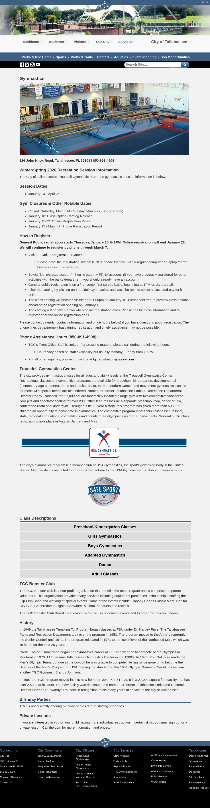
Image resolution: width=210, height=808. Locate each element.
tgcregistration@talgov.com (113, 359)
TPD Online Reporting (125, 771)
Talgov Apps (195, 761)
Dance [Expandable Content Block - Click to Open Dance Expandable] (105, 564)
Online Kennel (158, 760)
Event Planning (145, 57)
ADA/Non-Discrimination (164, 755)
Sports (61, 57)
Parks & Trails (82, 57)
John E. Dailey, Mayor (49, 755)
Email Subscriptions (123, 782)
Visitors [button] (81, 42)
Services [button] (126, 42)
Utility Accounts (121, 755)
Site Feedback (196, 777)
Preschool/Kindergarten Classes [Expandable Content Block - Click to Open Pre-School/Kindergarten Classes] (105, 527)
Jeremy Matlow (46, 761)
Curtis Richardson (47, 771)
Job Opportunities (175, 57)
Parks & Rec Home (36, 57)
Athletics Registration (162, 771)
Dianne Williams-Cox (49, 777)
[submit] (184, 64)
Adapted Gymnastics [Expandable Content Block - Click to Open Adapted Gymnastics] (105, 555)
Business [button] (58, 42)
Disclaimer (194, 771)
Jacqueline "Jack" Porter (50, 766)
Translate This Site (199, 787)
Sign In (204, 2)
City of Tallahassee (169, 42)
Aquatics (121, 57)
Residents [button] (32, 42)
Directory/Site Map (199, 755)
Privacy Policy (196, 766)
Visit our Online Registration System (56, 255)
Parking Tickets (121, 761)
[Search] (151, 64)
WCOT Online (158, 781)
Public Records (159, 776)
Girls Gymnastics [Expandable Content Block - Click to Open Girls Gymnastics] (105, 536)
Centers (103, 57)
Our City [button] (104, 42)
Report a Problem (122, 766)
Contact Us (6, 782)
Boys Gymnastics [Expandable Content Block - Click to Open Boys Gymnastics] (105, 545)
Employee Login (197, 782)
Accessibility (119, 777)
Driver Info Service (161, 765)
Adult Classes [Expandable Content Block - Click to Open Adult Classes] (105, 574)
